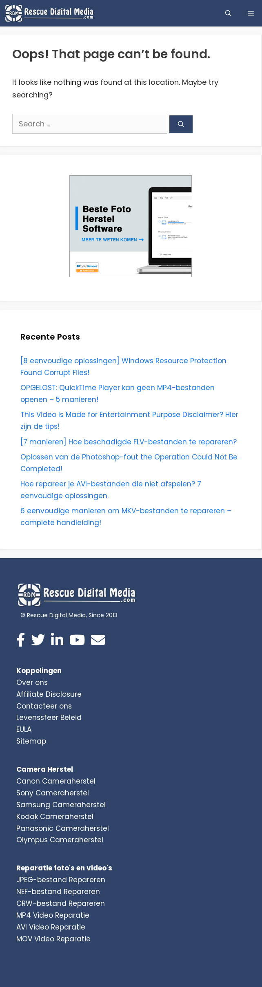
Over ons (32, 682)
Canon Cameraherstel (55, 781)
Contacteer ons (44, 706)
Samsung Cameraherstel (61, 805)
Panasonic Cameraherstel (62, 828)
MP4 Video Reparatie (52, 915)
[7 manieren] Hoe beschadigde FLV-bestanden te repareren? (128, 442)
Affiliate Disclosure (49, 694)
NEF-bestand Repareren (58, 891)
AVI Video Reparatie (50, 927)
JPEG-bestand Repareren (60, 880)
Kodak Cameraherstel (54, 816)
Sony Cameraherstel (52, 793)
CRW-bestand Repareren (60, 903)
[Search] (181, 124)
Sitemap (31, 741)
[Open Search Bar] (228, 13)
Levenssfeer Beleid (49, 717)
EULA (23, 729)
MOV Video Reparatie (53, 939)
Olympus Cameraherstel (59, 840)
